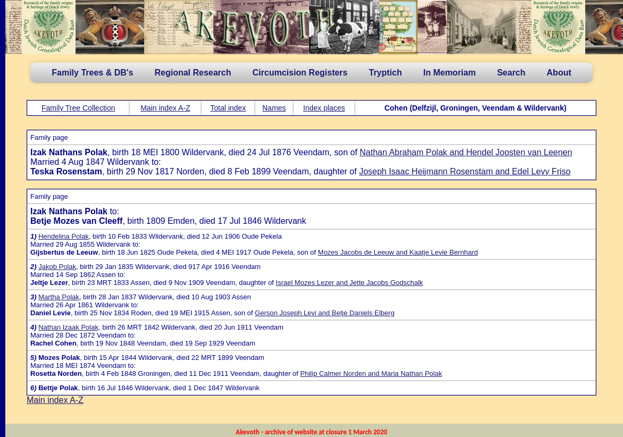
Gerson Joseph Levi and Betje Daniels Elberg (324, 313)
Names (274, 108)
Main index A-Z (165, 108)
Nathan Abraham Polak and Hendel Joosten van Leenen (466, 152)
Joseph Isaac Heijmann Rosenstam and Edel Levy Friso (465, 171)
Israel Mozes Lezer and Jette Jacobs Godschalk (349, 283)
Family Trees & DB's (92, 72)
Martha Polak (58, 297)
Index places (324, 108)
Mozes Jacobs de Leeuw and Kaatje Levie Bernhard (398, 252)
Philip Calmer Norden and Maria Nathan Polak (371, 373)
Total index (228, 108)
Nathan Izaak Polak (68, 327)
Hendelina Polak (63, 236)
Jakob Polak (57, 267)
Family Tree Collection (78, 108)
